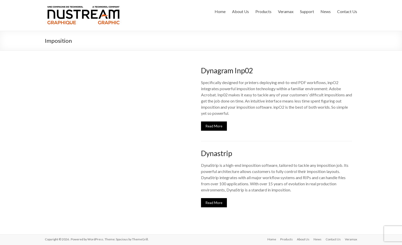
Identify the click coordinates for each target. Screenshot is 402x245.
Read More (214, 126)
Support (307, 11)
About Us (240, 11)
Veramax (286, 11)
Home (220, 11)
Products (263, 11)
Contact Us (347, 11)
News (325, 11)
